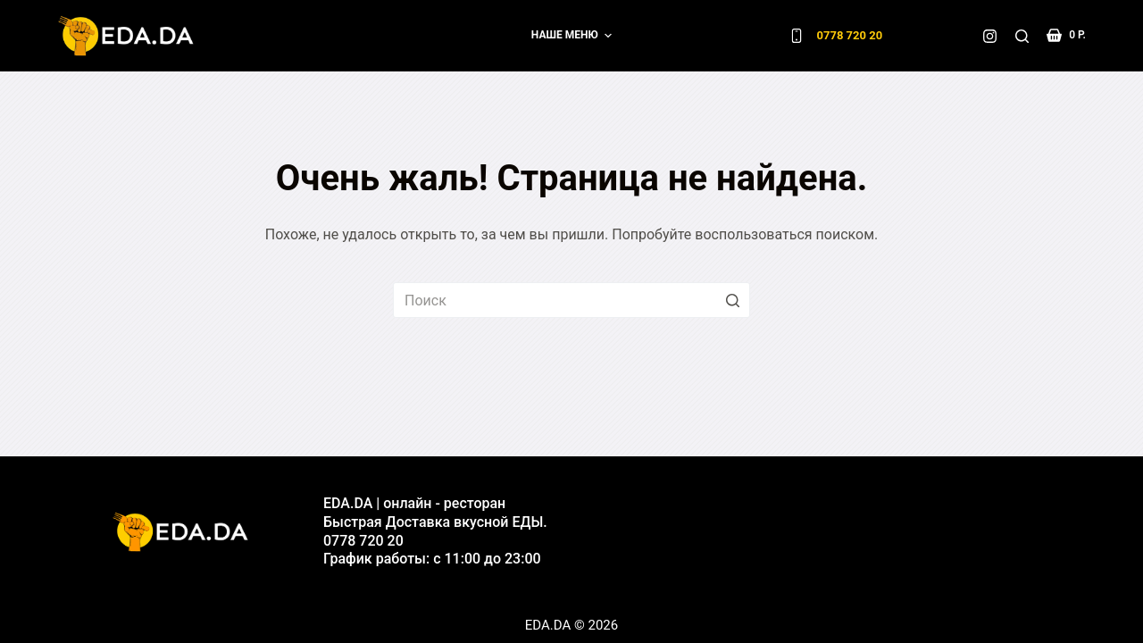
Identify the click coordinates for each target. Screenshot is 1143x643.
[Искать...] (571, 300)
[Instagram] (989, 36)
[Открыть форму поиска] (1022, 36)
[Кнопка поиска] (732, 300)
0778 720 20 (850, 35)
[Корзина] (1066, 36)
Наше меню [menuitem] (573, 36)
